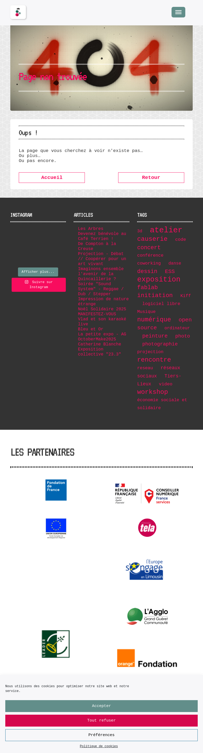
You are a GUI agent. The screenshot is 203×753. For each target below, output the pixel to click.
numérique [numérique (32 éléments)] (154, 319)
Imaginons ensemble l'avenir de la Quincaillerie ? (101, 274)
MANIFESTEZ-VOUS (97, 314)
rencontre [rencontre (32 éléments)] (154, 359)
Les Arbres (90, 229)
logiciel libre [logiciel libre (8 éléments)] (161, 303)
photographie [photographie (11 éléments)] (160, 344)
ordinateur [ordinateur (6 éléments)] (177, 328)
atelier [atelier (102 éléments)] (166, 230)
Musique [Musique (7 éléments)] (146, 311)
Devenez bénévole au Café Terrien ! (102, 236)
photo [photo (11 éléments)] (182, 336)
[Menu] (178, 12)
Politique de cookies (99, 747)
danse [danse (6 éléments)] (174, 263)
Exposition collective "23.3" (99, 352)
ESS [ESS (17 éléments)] (170, 272)
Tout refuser (101, 721)
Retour (151, 178)
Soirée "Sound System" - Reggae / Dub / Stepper (101, 289)
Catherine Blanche (99, 344)
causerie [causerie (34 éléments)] (152, 239)
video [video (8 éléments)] (165, 384)
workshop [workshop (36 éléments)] (152, 392)
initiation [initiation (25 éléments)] (155, 295)
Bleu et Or (90, 329)
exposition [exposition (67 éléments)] (159, 279)
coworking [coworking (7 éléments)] (149, 263)
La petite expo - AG (102, 334)
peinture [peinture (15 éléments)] (155, 336)
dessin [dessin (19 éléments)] (147, 271)
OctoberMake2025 (97, 339)
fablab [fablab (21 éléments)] (147, 287)
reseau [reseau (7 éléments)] (145, 368)
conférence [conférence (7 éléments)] (150, 255)
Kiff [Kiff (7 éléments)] (185, 295)
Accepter (101, 707)
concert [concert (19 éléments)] (149, 247)
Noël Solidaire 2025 (102, 309)
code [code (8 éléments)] (180, 239)
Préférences (101, 736)
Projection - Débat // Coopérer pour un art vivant (102, 259)
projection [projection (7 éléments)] (150, 351)
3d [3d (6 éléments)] (139, 231)
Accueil (52, 178)
